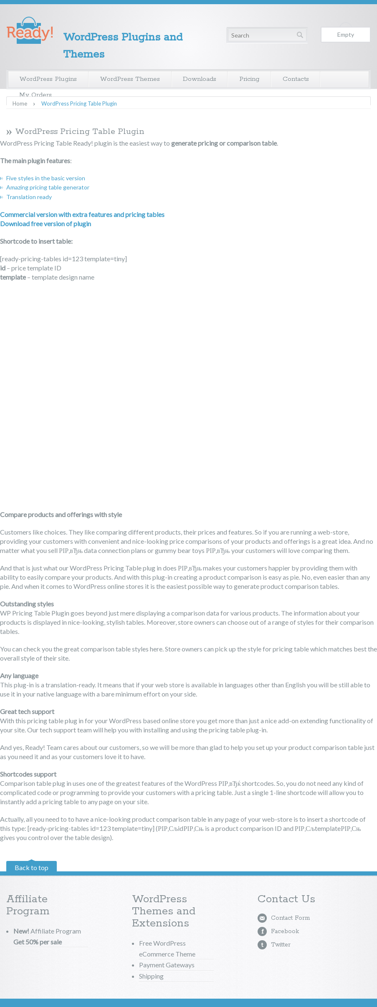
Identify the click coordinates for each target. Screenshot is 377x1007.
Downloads (199, 79)
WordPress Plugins (48, 79)
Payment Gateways (167, 965)
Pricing (249, 79)
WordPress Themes (130, 79)
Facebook (285, 931)
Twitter (281, 945)
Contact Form (290, 918)
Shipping (151, 976)
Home (20, 103)
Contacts (296, 79)
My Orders (35, 95)
